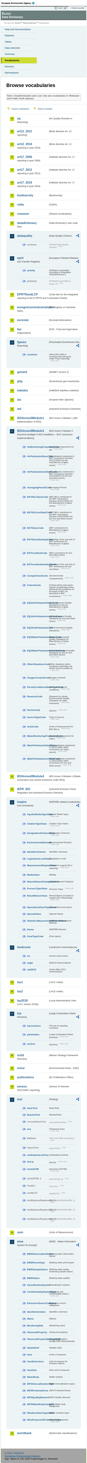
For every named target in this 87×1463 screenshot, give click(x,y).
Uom (29, 1354)
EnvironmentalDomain (37, 842)
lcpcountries (34, 1025)
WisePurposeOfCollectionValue (37, 1419)
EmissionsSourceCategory (37, 1303)
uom (20, 1232)
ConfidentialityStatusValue (37, 1291)
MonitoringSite (35, 1325)
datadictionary (27, 222)
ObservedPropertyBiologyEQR (37, 1339)
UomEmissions (35, 1361)
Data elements (12, 48)
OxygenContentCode (37, 677)
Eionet (18, 23)
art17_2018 (24, 182)
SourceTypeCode (36, 717)
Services (9, 66)
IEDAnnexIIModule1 (30, 418)
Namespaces (12, 72)
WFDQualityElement (37, 1397)
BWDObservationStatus (37, 1254)
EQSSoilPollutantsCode (37, 627)
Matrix (30, 1318)
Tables (8, 41)
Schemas (10, 54)
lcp (19, 1013)
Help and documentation (18, 29)
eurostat (22, 320)
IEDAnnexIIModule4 (30, 776)
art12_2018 (24, 144)
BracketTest (33, 1114)
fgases (21, 342)
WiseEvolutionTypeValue (37, 1413)
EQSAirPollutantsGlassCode (37, 602)
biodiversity (25, 195)
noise (21, 1068)
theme (30, 929)
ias (19, 399)
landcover (24, 947)
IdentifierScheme (36, 852)
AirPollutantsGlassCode (37, 456)
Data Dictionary (29, 23)
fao (19, 329)
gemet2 (22, 372)
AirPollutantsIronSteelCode (37, 471)
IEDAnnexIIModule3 (30, 430)
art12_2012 (24, 131)
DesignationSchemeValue (37, 833)
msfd (20, 1055)
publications (25, 1077)
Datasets (9, 35)
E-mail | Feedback (14, 1452)
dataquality (24, 235)
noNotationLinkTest (37, 1155)
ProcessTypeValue (37, 888)
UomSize (32, 1370)
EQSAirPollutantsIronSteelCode (37, 616)
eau (29, 1129)
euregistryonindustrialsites (32, 307)
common (23, 213)
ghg (19, 381)
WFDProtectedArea (37, 1390)
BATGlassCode (35, 528)
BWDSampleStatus (37, 1269)
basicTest (32, 1108)
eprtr (20, 258)
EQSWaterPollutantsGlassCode (37, 637)
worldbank (24, 1433)
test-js (30, 1161)
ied (19, 408)
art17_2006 (24, 156)
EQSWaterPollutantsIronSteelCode (37, 650)
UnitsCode (33, 726)
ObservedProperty (37, 1332)
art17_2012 (24, 169)
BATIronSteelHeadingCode (37, 564)
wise (20, 1241)
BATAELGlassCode (37, 497)
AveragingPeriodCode (37, 487)
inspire (21, 801)
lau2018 (22, 1000)
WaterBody (33, 1377)
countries (32, 354)
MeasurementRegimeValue (37, 865)
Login (60, 8)
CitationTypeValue (37, 823)
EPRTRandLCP (27, 294)
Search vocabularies (20, 109)
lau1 (20, 982)
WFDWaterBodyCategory (37, 1404)
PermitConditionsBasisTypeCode (37, 687)
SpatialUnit (33, 1347)
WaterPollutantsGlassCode (37, 745)
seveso (22, 1086)
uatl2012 (31, 969)
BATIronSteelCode (37, 553)
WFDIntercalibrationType (37, 1384)
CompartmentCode (37, 575)
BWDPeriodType (36, 1262)
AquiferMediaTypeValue (37, 814)
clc (28, 956)
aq (19, 118)
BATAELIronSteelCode (37, 512)
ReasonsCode (34, 696)
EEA (19, 3)
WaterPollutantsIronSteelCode (37, 758)
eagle (30, 962)
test (19, 1099)
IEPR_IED (23, 789)
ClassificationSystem (37, 1285)
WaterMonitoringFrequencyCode (37, 736)
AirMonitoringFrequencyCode (37, 447)
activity (31, 270)
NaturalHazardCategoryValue (37, 881)
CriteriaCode (34, 585)
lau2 (20, 991)
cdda (20, 204)
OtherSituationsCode (37, 664)
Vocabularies (12, 60)
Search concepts (45, 109)
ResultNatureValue (37, 895)
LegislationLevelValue (37, 858)
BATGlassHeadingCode (37, 539)
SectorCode (33, 710)
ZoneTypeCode (35, 936)
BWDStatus (33, 1278)
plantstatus (33, 1034)
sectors (31, 1044)
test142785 (33, 1169)
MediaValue (33, 874)
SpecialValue (34, 914)
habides (22, 390)
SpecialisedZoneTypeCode (37, 907)
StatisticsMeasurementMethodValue (37, 920)
